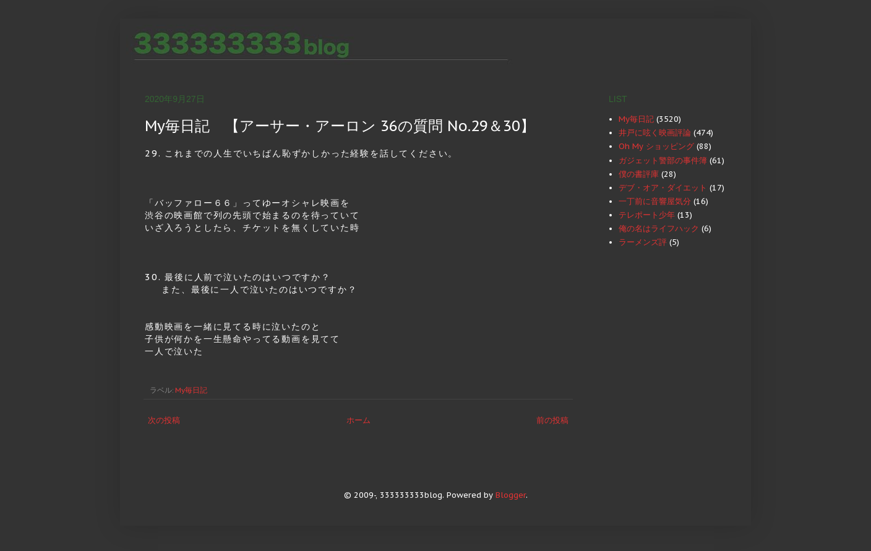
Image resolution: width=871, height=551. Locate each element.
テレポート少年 (647, 215)
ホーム (358, 420)
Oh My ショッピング (656, 146)
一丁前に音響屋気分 (655, 201)
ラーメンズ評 (643, 242)
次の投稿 (164, 420)
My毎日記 (191, 390)
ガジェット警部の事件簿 (663, 160)
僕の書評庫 (639, 174)
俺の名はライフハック (659, 228)
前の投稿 (552, 420)
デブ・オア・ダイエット (663, 187)
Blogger (511, 495)
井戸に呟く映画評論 (655, 132)
